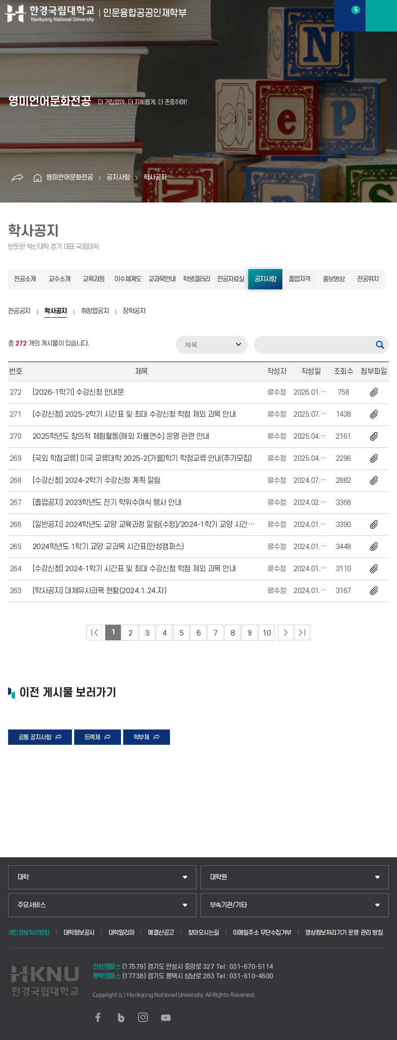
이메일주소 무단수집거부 (262, 932)
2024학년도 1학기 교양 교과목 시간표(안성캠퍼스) (108, 547)
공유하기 (17, 178)
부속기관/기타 (228, 905)
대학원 (218, 877)
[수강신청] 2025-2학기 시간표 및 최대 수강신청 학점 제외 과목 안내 (134, 414)
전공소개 (25, 279)
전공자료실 (230, 279)
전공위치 (368, 279)
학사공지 (155, 177)
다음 (286, 632)
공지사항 (118, 177)
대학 (23, 877)
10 (267, 633)
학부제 (141, 737)
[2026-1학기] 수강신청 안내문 (78, 392)
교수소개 (59, 279)
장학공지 (134, 311)
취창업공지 (95, 311)
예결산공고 (161, 932)
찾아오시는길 (203, 932)
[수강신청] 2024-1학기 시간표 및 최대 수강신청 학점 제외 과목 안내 (134, 569)
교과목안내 (161, 279)
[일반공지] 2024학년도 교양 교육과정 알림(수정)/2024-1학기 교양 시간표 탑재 (150, 525)
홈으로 (37, 178)
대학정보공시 (78, 932)
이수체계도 (127, 279)
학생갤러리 (196, 279)
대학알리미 (121, 932)
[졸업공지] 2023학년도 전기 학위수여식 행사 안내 (107, 503)
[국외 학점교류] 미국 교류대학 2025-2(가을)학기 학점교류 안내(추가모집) (142, 459)
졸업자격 (299, 279)
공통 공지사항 (34, 737)
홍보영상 (333, 279)
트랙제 (92, 737)
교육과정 (93, 279)
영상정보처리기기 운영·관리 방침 (344, 932)
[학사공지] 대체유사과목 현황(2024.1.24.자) (99, 591)
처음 (94, 632)
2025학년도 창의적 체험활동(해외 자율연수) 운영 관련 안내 (121, 436)
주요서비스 (32, 905)
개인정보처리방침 (28, 932)
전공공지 (19, 311)
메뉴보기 (381, 16)
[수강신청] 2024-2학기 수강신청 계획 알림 (96, 481)
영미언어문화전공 (69, 177)
